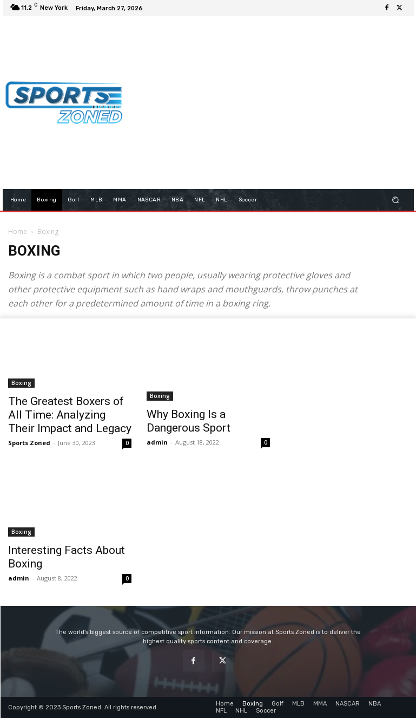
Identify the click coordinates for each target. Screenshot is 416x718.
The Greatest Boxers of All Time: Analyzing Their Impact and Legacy (69, 415)
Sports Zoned (29, 443)
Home (17, 231)
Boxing (21, 383)
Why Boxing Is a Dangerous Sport (188, 421)
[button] (395, 199)
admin (157, 442)
